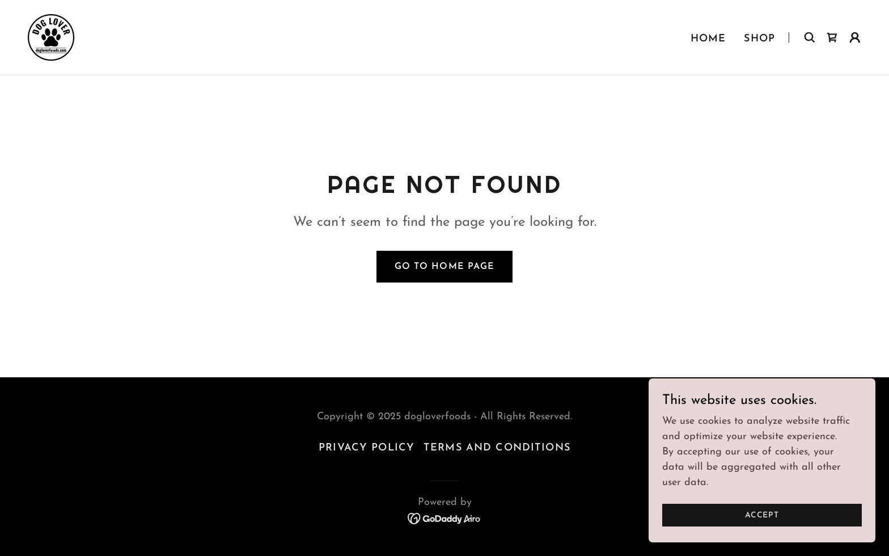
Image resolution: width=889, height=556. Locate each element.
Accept (762, 538)
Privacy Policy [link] (366, 448)
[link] (51, 36)
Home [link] (708, 38)
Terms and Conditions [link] (497, 448)
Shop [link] (759, 38)
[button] (855, 37)
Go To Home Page (444, 266)
